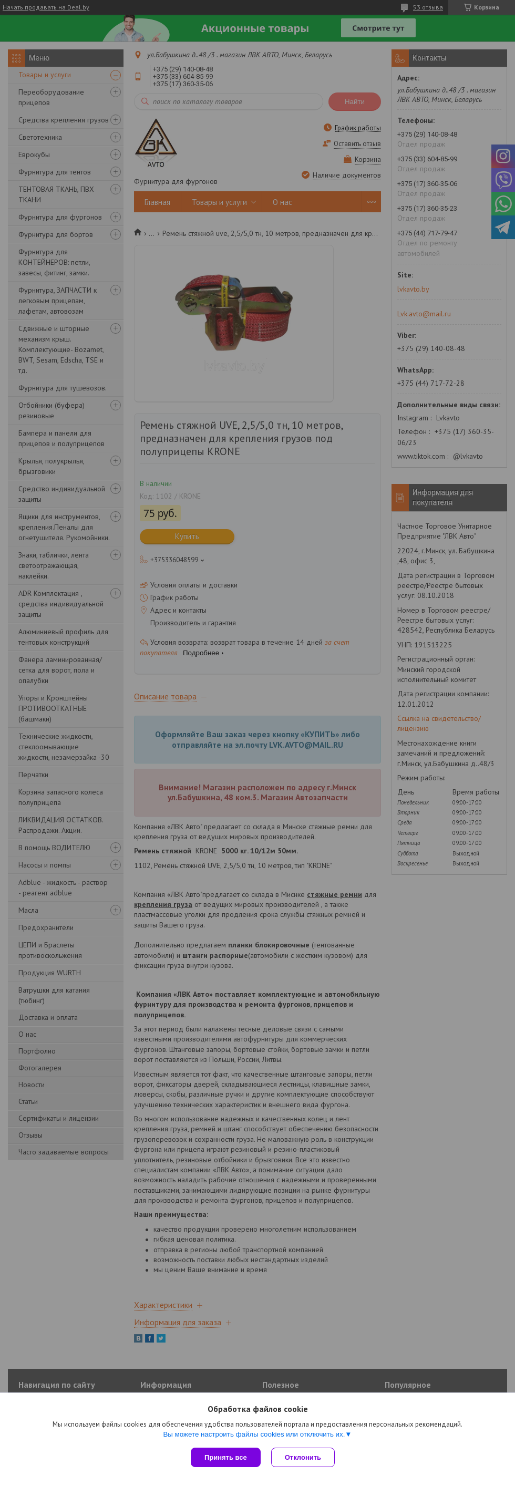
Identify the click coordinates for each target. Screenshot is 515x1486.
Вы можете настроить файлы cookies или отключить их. (254, 1434)
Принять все (225, 1457)
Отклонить (303, 1457)
